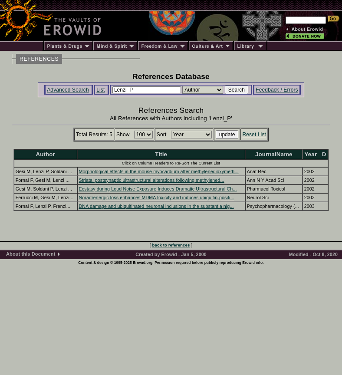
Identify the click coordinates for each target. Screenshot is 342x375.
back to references (171, 245)
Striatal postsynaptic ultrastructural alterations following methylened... (151, 180)
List (100, 90)
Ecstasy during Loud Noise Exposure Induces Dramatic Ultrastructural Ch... (158, 188)
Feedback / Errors (277, 90)
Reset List (254, 135)
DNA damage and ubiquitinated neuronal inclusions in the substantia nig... (156, 206)
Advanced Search (68, 90)
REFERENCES (39, 59)
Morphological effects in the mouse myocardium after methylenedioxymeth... (159, 171)
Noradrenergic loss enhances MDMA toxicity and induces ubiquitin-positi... (156, 197)
